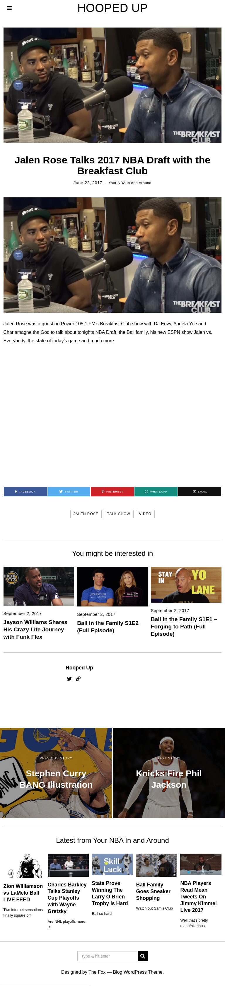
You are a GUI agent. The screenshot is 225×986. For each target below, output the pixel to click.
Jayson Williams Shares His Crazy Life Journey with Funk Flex (35, 629)
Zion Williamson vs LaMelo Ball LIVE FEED (23, 893)
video (145, 514)
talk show (118, 514)
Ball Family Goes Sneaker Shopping (153, 891)
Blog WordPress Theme (137, 972)
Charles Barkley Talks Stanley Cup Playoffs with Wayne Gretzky (67, 897)
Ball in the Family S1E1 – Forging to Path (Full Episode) (184, 626)
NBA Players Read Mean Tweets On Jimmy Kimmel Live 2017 (198, 896)
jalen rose (86, 514)
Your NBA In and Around (129, 182)
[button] (143, 956)
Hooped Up (79, 668)
